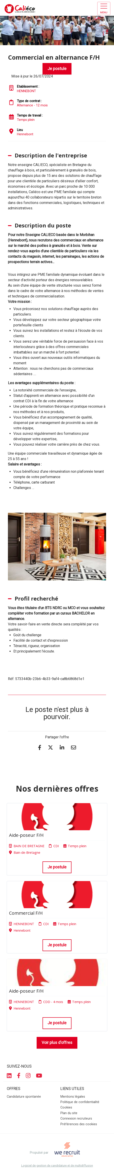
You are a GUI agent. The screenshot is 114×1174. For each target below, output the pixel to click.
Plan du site (68, 1113)
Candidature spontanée (24, 1097)
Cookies (66, 1107)
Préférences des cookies (78, 1124)
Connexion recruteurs (76, 1118)
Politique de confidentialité (79, 1102)
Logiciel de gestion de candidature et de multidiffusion (57, 1165)
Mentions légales (72, 1097)
